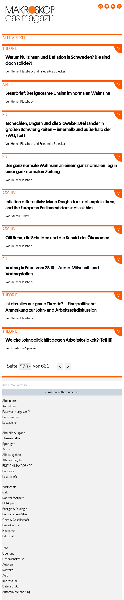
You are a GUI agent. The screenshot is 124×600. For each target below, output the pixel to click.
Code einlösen (11, 417)
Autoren (7, 564)
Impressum (9, 581)
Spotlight (8, 444)
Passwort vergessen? (16, 412)
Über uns (8, 553)
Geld (5, 492)
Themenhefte (11, 438)
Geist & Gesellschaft (15, 520)
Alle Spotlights (12, 460)
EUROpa (8, 503)
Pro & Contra (10, 525)
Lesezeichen (10, 422)
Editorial (8, 536)
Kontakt (7, 570)
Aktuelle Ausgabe (13, 433)
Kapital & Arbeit (13, 498)
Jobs (5, 548)
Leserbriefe (10, 477)
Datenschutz (10, 586)
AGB (5, 575)
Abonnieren (9, 401)
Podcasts (8, 471)
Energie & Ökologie (14, 509)
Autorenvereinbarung (16, 592)
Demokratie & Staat (15, 514)
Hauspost (8, 531)
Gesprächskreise (13, 559)
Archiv (6, 449)
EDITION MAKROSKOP (17, 466)
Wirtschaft (9, 487)
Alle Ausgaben (11, 455)
